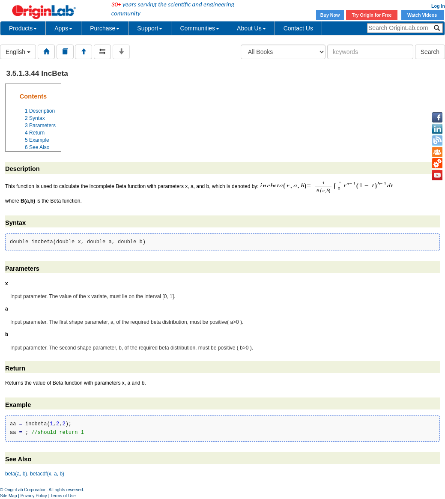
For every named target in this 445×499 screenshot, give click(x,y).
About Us (251, 28)
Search (430, 51)
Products (23, 28)
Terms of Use (63, 495)
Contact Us (298, 28)
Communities (199, 28)
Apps (63, 28)
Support (149, 28)
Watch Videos (422, 15)
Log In (438, 6)
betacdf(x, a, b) (47, 474)
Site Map (8, 495)
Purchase (104, 28)
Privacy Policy (34, 495)
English (18, 51)
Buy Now (330, 15)
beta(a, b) (16, 474)
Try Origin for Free (372, 15)
